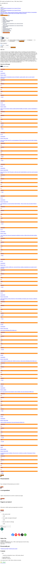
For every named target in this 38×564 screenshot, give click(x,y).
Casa (13, 8)
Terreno (19, 8)
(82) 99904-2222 (4, 15)
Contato (1, 14)
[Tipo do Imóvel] (4, 40)
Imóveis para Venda (4, 548)
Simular (1, 486)
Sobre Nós (2, 12)
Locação (6, 66)
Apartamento (9, 8)
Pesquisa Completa (18, 12)
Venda (4, 66)
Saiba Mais (2, 498)
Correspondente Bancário (7, 28)
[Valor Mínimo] (5, 41)
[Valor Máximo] (14, 41)
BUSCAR (22, 41)
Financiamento (24, 12)
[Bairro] (19, 40)
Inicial (4, 17)
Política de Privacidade (15, 13)
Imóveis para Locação (13, 548)
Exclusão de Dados (7, 13)
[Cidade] (13, 40)
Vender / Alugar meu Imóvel (9, 12)
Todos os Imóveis (3, 8)
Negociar (2, 510)
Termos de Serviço (23, 13)
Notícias (29, 12)
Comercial (16, 8)
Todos (1, 66)
